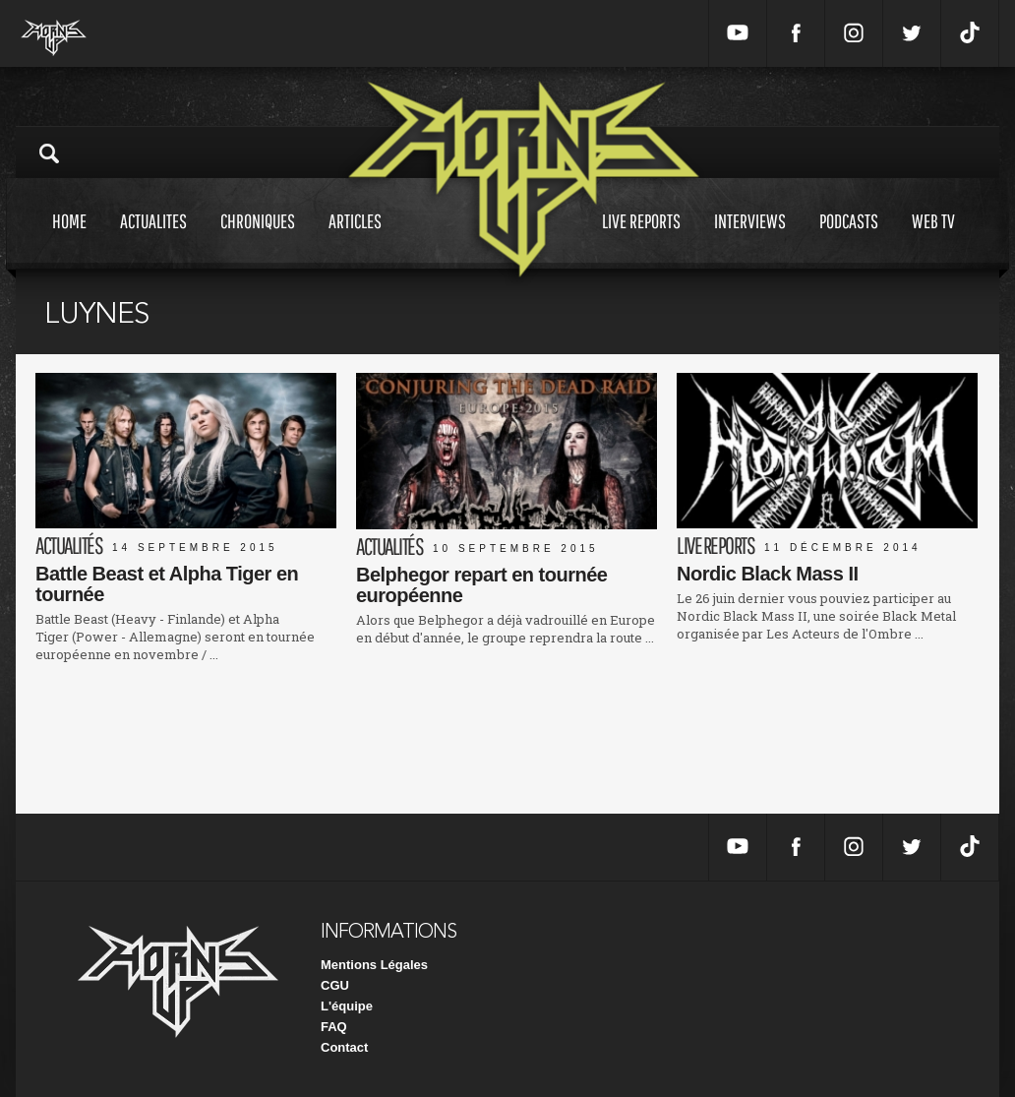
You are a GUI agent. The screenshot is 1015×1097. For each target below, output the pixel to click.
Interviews (750, 240)
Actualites (153, 240)
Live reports (641, 240)
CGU (335, 985)
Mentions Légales (374, 964)
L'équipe (347, 1006)
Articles (355, 240)
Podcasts (849, 240)
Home (69, 240)
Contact (344, 1047)
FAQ (334, 1026)
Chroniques (258, 240)
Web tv (933, 240)
